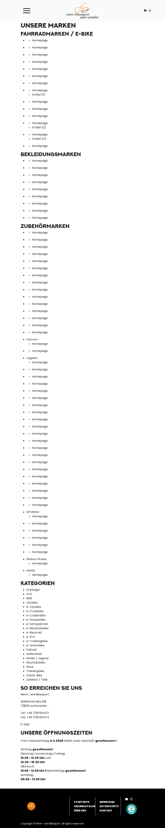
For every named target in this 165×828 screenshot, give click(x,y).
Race (29, 667)
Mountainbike (35, 662)
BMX (29, 598)
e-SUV (30, 637)
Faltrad (31, 650)
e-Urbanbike (35, 645)
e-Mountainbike (37, 628)
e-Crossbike (35, 611)
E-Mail (25, 724)
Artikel (38, 95)
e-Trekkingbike (37, 641)
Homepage (40, 40)
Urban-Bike (34, 675)
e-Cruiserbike (36, 615)
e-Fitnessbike (35, 620)
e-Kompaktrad (36, 624)
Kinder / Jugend (37, 658)
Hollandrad (34, 654)
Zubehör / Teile (36, 680)
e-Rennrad (34, 632)
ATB (29, 594)
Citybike (32, 603)
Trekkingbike (35, 671)
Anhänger (33, 590)
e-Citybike (33, 607)
